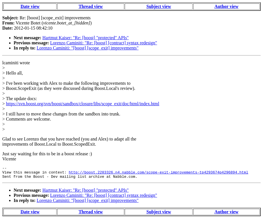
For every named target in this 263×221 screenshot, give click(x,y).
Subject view (159, 6)
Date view (29, 6)
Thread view (91, 6)
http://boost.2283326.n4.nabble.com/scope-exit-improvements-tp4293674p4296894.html (158, 173)
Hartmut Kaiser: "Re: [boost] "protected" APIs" (85, 37)
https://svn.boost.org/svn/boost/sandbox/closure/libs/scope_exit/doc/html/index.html (82, 103)
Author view (226, 6)
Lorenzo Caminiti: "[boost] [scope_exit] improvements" (88, 48)
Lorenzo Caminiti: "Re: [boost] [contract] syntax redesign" (103, 42)
